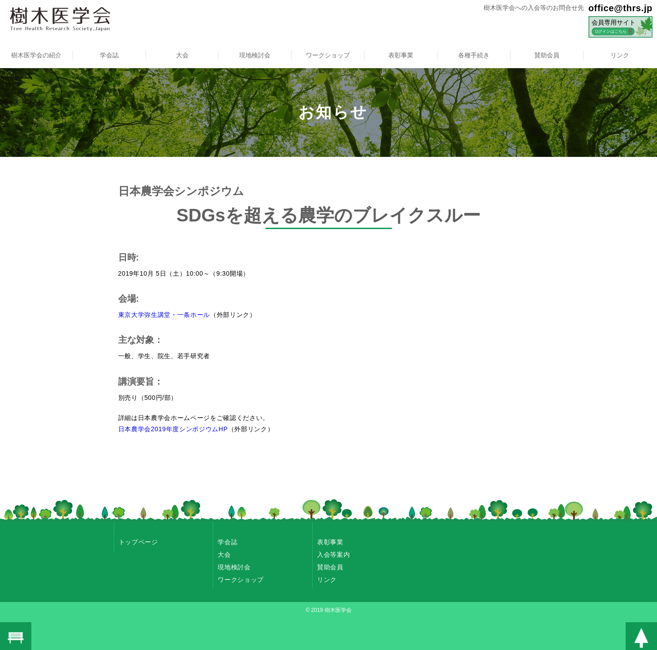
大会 (182, 55)
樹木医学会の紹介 (36, 55)
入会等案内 (333, 554)
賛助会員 (546, 55)
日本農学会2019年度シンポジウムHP (173, 429)
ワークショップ (328, 55)
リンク (619, 55)
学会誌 (109, 55)
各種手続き (474, 55)
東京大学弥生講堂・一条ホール (164, 314)
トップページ (138, 542)
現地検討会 (255, 55)
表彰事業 (400, 55)
